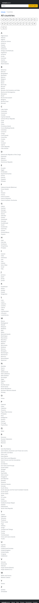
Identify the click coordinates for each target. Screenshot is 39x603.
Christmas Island (6, 126)
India (2, 256)
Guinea (3, 230)
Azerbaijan (4, 62)
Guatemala (4, 227)
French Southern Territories (9, 200)
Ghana (3, 214)
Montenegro (4, 353)
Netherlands (4, 372)
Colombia (4, 130)
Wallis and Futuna (6, 575)
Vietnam (3, 566)
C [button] (8, 19)
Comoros (3, 132)
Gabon (3, 206)
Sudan (3, 499)
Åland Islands (5, 64)
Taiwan (3, 514)
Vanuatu (3, 562)
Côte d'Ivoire (4, 148)
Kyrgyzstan (4, 294)
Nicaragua (4, 377)
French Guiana (5, 196)
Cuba (2, 141)
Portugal (3, 423)
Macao (3, 321)
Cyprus (3, 145)
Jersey (2, 278)
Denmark (3, 156)
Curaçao (3, 143)
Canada (3, 115)
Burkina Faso (4, 101)
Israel (2, 267)
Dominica (3, 160)
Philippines (4, 417)
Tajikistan (3, 516)
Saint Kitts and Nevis (7, 452)
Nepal (2, 370)
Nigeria (3, 381)
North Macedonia (6, 388)
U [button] (28, 24)
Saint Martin (4, 456)
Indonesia (4, 257)
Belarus (3, 77)
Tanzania (3, 518)
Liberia (3, 307)
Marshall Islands (5, 334)
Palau (2, 406)
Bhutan (3, 86)
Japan (2, 277)
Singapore (4, 477)
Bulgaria (3, 99)
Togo (2, 524)
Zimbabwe (4, 591)
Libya (2, 309)
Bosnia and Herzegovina (8, 92)
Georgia (3, 210)
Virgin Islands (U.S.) (6, 569)
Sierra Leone (4, 475)
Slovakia (3, 480)
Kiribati (3, 290)
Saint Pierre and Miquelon (8, 458)
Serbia (3, 471)
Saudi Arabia (4, 467)
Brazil (2, 96)
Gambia (3, 208)
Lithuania (3, 313)
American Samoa (6, 41)
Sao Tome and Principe (7, 465)
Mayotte (3, 341)
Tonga (3, 527)
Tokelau (3, 526)
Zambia (3, 590)
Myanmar (4, 360)
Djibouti (3, 158)
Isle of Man (4, 265)
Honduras (4, 244)
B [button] (5, 19)
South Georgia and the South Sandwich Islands (14, 490)
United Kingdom (5, 550)
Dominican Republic (7, 162)
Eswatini (3, 179)
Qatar (2, 431)
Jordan (3, 280)
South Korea (4, 492)
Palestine (3, 408)
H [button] (24, 19)
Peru (2, 416)
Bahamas (3, 70)
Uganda (3, 545)
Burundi (3, 103)
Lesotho (3, 306)
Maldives (3, 328)
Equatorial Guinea (6, 174)
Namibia (3, 366)
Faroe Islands (5, 189)
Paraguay (3, 414)
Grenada (3, 221)
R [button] (18, 24)
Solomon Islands (6, 484)
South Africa (4, 488)
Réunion (3, 443)
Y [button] (2, 28)
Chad (2, 120)
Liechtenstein (5, 311)
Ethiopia (3, 181)
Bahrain (3, 72)
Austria (3, 60)
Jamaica (3, 275)
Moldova (3, 347)
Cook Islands (4, 135)
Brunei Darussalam (6, 98)
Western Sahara (5, 577)
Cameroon (4, 113)
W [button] (34, 24)
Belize (2, 81)
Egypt (2, 170)
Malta (2, 332)
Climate (3, 12)
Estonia (3, 177)
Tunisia (3, 531)
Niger (2, 379)
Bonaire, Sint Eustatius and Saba (10, 90)
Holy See (3, 242)
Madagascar (4, 323)
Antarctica (4, 49)
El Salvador (4, 172)
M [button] (2, 24)
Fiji (2, 191)
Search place (33, 6)
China (2, 124)
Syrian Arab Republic (7, 508)
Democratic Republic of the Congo (11, 154)
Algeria (3, 39)
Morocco (3, 356)
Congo (3, 133)
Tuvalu (3, 539)
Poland (3, 421)
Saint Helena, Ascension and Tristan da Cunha (14, 451)
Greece (3, 217)
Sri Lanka (3, 497)
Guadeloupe (4, 223)
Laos (2, 300)
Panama (3, 410)
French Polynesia (6, 198)
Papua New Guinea (6, 412)
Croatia (3, 139)
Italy (2, 269)
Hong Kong (4, 246)
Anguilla (3, 47)
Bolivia (3, 88)
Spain (2, 495)
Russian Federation (6, 439)
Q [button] (15, 24)
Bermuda (3, 85)
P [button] (12, 24)
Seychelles (4, 473)
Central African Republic (8, 119)
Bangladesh (4, 73)
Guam (2, 225)
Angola (3, 45)
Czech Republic (5, 146)
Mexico (3, 343)
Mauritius (4, 340)
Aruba (3, 56)
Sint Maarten (4, 479)
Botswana (4, 94)
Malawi (3, 325)
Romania (3, 437)
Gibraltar (3, 215)
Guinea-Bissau (5, 232)
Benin (2, 83)
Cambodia (4, 111)
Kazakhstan (4, 286)
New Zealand (5, 375)
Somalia (3, 486)
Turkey (3, 533)
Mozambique (5, 358)
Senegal (3, 469)
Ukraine (3, 546)
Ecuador (3, 168)
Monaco (3, 349)
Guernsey (4, 228)
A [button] (2, 19)
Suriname (4, 501)
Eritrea (3, 175)
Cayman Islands (5, 117)
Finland (3, 193)
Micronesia (4, 345)
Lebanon (3, 304)
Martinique (4, 336)
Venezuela (4, 564)
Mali (2, 330)
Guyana (3, 234)
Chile (2, 122)
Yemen (3, 583)
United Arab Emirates (7, 548)
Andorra (3, 43)
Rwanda (3, 441)
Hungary (3, 248)
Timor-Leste (4, 522)
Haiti (2, 240)
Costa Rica (4, 137)
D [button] (11, 19)
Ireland (3, 263)
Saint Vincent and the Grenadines (10, 460)
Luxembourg (4, 315)
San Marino (4, 464)
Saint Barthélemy (6, 449)
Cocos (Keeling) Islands (7, 128)
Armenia (3, 54)
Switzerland (4, 506)
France (3, 195)
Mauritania (4, 338)
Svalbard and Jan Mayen (8, 503)
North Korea (4, 387)
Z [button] (5, 28)
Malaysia (3, 327)
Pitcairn (3, 419)
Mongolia (3, 351)
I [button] (27, 19)
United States (5, 552)
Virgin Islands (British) (7, 567)
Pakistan (3, 404)
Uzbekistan (4, 556)
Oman (3, 398)
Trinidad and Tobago (7, 529)
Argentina (4, 52)
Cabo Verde (4, 109)
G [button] (21, 19)
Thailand (3, 520)
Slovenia (3, 482)
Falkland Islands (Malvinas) (9, 187)
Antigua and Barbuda (7, 51)
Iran (2, 259)
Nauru (3, 368)
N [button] (5, 24)
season (6, 3)
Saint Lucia (4, 454)
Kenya (3, 288)
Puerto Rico (4, 425)
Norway (3, 392)
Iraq (2, 261)
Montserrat (4, 354)
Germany (3, 212)
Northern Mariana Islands (8, 390)
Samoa (3, 462)
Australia (3, 58)
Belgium (3, 79)
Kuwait (3, 292)
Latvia (2, 302)
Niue (2, 383)
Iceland (3, 254)
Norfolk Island (5, 385)
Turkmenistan (5, 535)
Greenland (4, 219)
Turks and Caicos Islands (8, 537)
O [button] (9, 24)
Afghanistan (4, 36)
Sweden (3, 505)
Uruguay (3, 554)
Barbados (4, 75)
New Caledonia (5, 374)
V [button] (31, 24)
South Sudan (4, 493)
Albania (3, 38)
